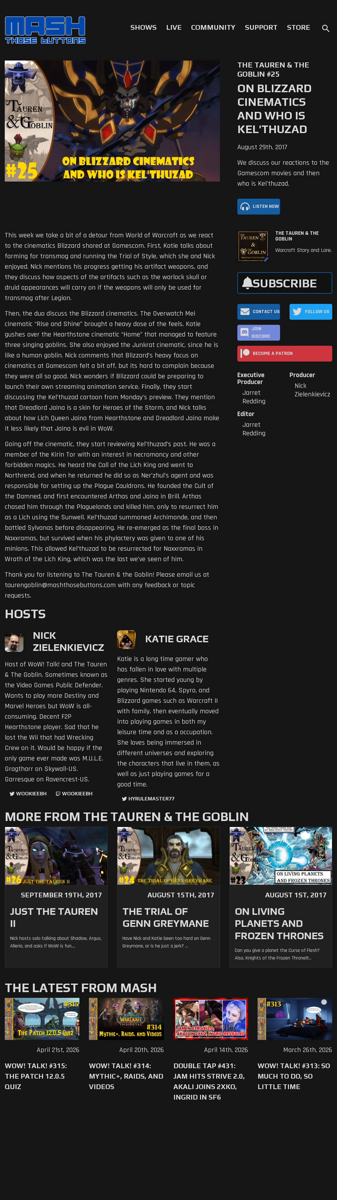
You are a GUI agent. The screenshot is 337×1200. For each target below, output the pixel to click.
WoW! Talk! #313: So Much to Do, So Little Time (294, 1076)
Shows (143, 27)
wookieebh (77, 794)
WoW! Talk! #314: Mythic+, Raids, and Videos (126, 1076)
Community (213, 27)
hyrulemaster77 (151, 799)
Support (261, 27)
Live (174, 27)
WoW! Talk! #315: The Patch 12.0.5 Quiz (36, 1076)
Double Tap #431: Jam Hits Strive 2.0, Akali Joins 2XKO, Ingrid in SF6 (209, 1081)
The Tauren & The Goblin (297, 236)
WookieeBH (31, 794)
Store (298, 27)
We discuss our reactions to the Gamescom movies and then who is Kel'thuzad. (283, 173)
